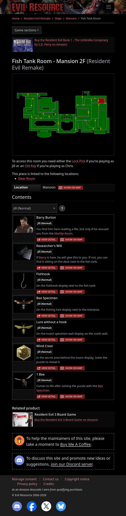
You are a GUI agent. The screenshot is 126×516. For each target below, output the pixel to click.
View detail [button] (49, 239)
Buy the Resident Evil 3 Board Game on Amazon (66, 420)
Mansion (71, 18)
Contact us (51, 479)
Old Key (30, 166)
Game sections (25, 30)
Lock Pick (78, 161)
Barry (42, 257)
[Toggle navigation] (108, 7)
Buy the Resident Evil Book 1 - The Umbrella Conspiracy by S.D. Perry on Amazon (71, 42)
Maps (58, 18)
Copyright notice (77, 479)
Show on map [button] (72, 187)
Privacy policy (27, 484)
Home (16, 18)
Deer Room (26, 178)
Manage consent (24, 479)
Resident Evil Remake (37, 18)
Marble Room (63, 233)
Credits (49, 484)
